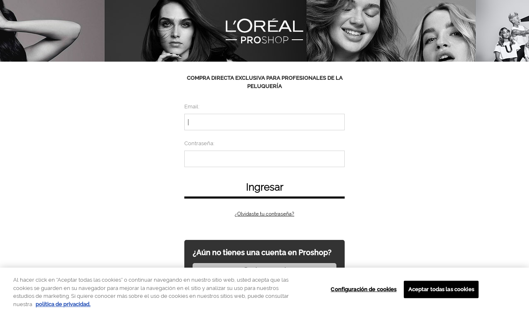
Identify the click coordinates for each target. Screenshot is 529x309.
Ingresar (264, 187)
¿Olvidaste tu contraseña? (264, 214)
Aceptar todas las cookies (441, 292)
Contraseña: (199, 143)
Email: (191, 106)
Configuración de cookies (363, 292)
